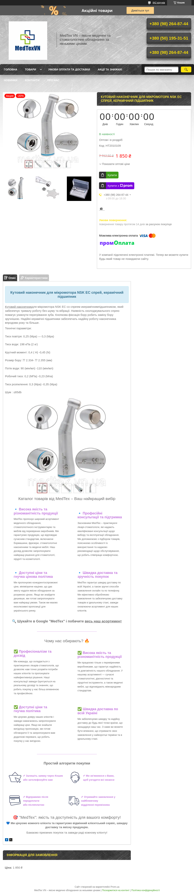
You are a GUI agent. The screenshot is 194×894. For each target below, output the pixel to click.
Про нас (53, 80)
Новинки (10, 80)
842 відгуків (159, 2)
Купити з (119, 185)
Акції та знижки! (110, 69)
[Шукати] (186, 69)
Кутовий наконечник (18, 306)
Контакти (32, 80)
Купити (112, 175)
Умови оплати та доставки (69, 69)
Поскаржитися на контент (115, 890)
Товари (30, 69)
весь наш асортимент (103, 621)
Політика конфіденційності (145, 890)
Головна (10, 69)
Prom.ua (115, 887)
